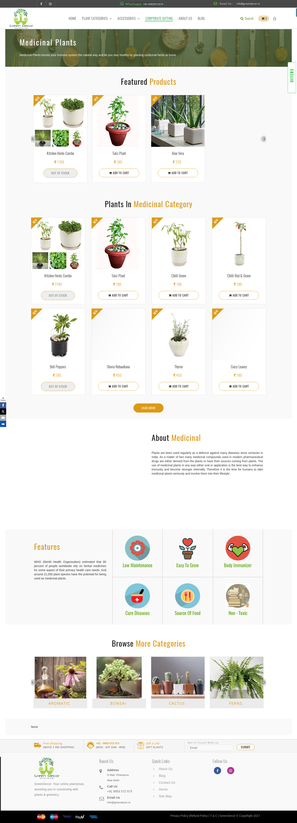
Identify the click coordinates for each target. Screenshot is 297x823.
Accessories (129, 18)
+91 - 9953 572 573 (107, 743)
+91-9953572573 (141, 4)
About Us (185, 18)
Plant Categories (97, 18)
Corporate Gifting (159, 18)
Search (247, 18)
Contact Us (167, 782)
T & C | (214, 815)
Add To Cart (119, 173)
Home (72, 18)
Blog (201, 18)
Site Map (165, 796)
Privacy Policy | (180, 815)
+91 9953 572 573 (119, 791)
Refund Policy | (200, 815)
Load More (148, 408)
